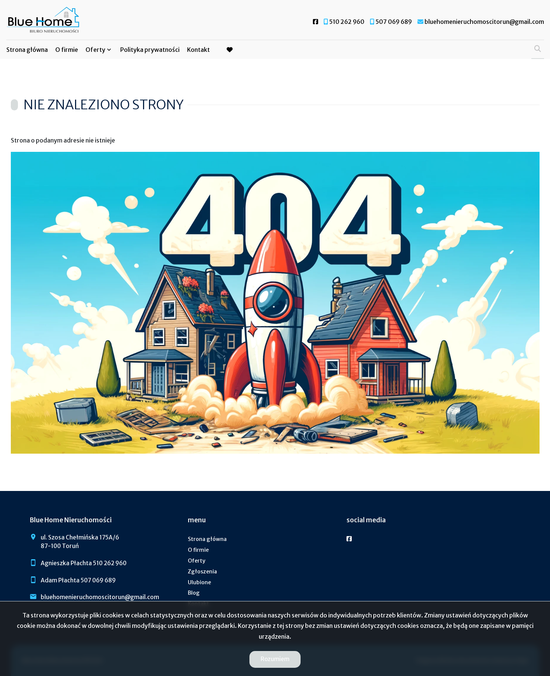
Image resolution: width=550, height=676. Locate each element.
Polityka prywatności (150, 49)
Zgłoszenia (202, 571)
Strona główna (27, 49)
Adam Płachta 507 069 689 (78, 580)
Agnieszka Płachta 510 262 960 (84, 563)
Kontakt (198, 49)
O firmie (66, 49)
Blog (194, 592)
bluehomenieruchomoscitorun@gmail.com (100, 597)
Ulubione (199, 582)
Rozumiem (275, 659)
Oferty (95, 49)
